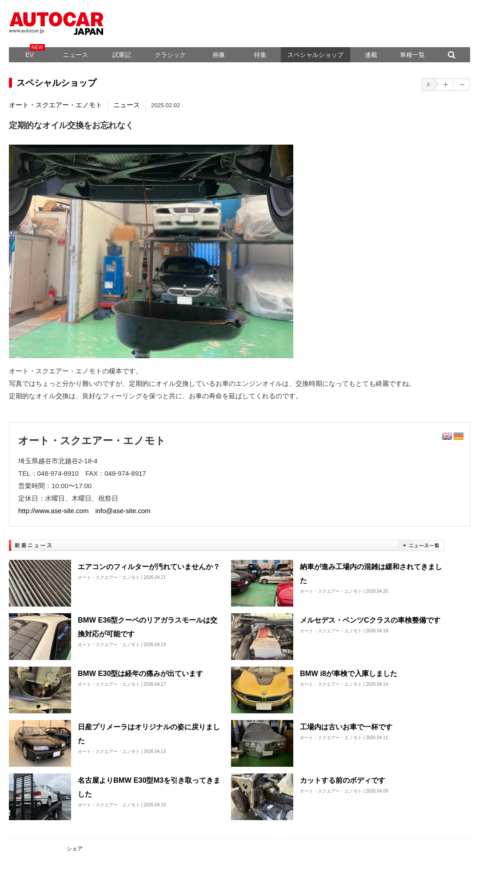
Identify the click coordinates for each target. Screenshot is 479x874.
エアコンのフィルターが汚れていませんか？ (149, 566)
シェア (75, 849)
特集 (260, 54)
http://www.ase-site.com (53, 510)
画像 (218, 54)
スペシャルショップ (315, 54)
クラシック (170, 54)
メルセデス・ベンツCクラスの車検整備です (370, 620)
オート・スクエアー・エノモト (55, 105)
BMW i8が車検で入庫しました (348, 673)
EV (29, 54)
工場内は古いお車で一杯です (346, 727)
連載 (371, 54)
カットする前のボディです (342, 780)
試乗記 (121, 54)
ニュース (75, 54)
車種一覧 (412, 54)
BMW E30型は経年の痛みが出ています (140, 673)
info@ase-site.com (122, 510)
